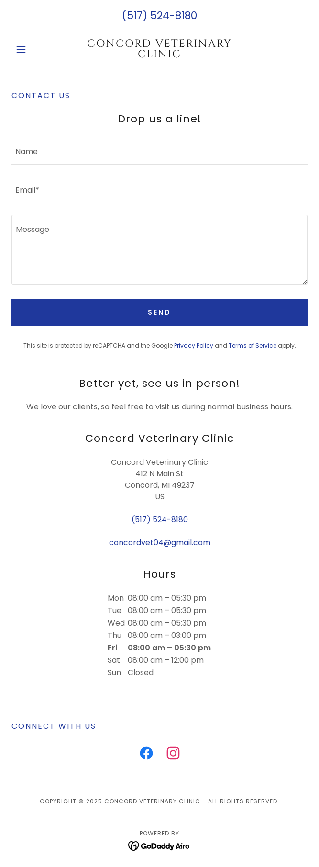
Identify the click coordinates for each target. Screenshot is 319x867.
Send (159, 312)
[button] (33, 49)
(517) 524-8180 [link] (159, 15)
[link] (159, 49)
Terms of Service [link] (252, 345)
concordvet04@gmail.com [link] (159, 542)
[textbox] (159, 151)
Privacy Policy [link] (193, 345)
